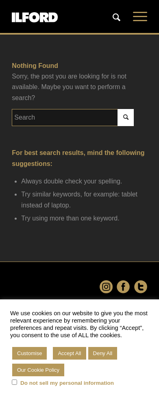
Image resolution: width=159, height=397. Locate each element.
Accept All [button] (69, 353)
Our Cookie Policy (38, 370)
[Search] (112, 17)
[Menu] (136, 16)
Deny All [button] (103, 353)
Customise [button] (29, 353)
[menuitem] (117, 16)
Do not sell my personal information (67, 383)
